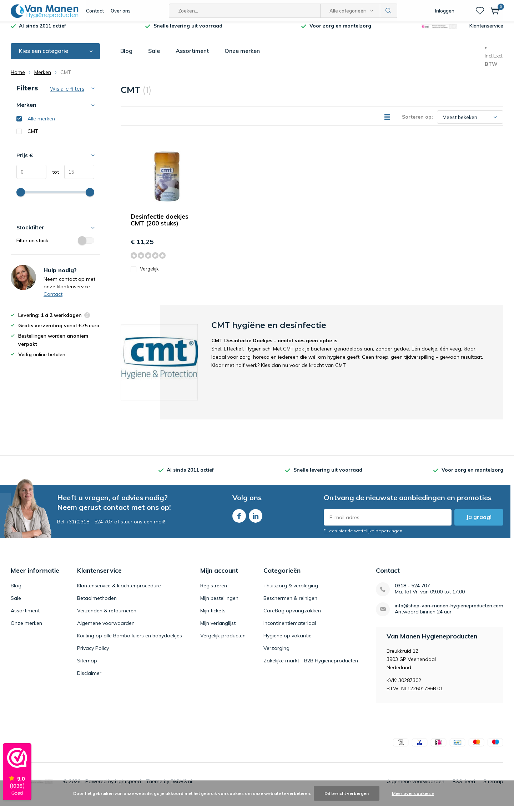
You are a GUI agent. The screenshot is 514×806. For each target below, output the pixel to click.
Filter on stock (55, 246)
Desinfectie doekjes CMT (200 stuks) (159, 225)
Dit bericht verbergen (346, 793)
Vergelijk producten (223, 641)
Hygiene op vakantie (287, 641)
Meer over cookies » (413, 793)
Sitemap (87, 666)
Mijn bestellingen (219, 603)
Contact (95, 11)
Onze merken (242, 56)
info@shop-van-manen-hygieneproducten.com (449, 611)
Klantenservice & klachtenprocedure (119, 591)
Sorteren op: (417, 122)
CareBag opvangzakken (292, 616)
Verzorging (276, 653)
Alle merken (41, 124)
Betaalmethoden (97, 603)
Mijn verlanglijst (218, 628)
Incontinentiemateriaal (289, 628)
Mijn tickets (213, 616)
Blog (126, 56)
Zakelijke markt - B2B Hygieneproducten (310, 666)
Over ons (121, 11)
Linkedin (255, 519)
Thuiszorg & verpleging (290, 591)
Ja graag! (479, 522)
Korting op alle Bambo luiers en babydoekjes (129, 641)
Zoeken (388, 11)
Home (18, 77)
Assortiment (192, 56)
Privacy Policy (93, 653)
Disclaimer (89, 678)
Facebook (239, 519)
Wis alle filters (67, 94)
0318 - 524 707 (412, 591)
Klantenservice (486, 31)
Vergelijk (145, 274)
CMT (32, 136)
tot (52, 177)
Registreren (213, 591)
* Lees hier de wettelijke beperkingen (363, 536)
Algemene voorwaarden (106, 628)
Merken (42, 77)
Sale (154, 56)
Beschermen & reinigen (290, 603)
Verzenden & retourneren (106, 616)
